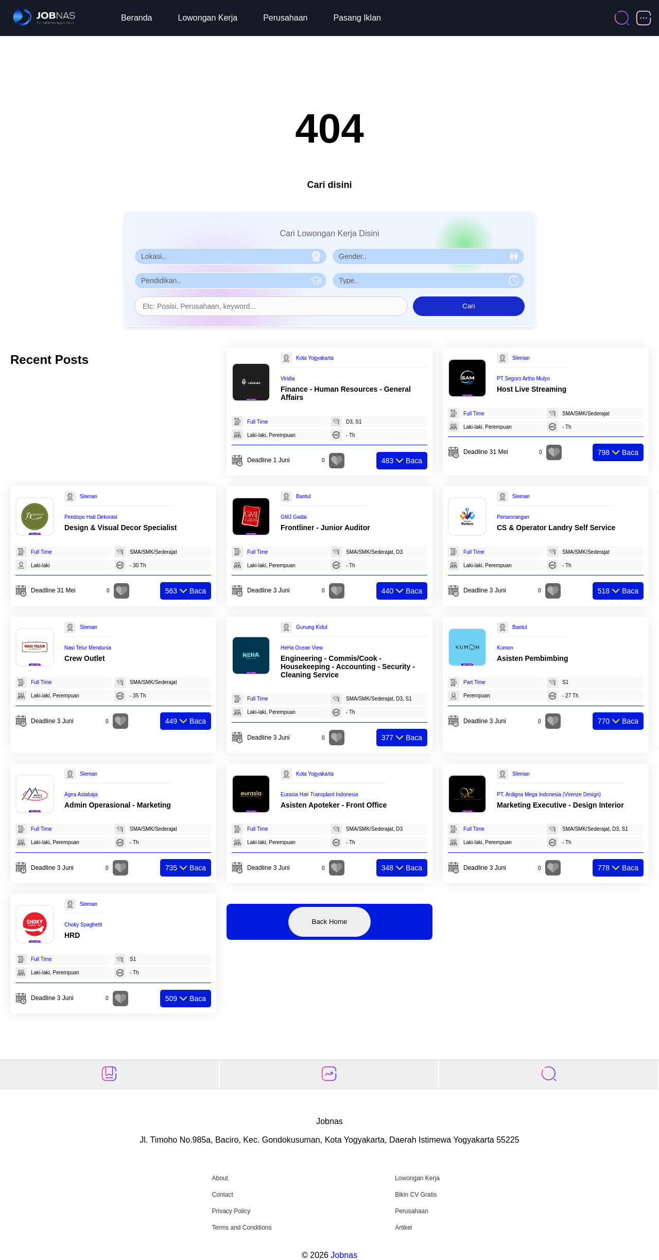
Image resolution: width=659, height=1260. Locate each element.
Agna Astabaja (81, 794)
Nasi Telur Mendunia (87, 648)
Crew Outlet (84, 658)
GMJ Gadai (294, 517)
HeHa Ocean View (302, 648)
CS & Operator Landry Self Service (556, 527)
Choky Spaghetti (83, 924)
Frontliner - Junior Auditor (325, 527)
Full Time (257, 422)
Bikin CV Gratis (416, 1194)
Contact (222, 1194)
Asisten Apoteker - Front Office (334, 805)
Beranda (136, 17)
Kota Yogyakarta (315, 358)
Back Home (330, 921)
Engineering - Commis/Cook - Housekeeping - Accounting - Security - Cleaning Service (348, 666)
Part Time (474, 682)
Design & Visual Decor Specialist (120, 527)
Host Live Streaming (531, 389)
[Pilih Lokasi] (230, 256)
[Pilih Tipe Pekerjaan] (428, 280)
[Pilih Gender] (428, 256)
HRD (72, 935)
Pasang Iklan (357, 17)
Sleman (521, 358)
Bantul (303, 496)
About (220, 1178)
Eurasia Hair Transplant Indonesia (319, 794)
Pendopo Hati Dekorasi (90, 517)
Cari (468, 306)
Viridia (288, 378)
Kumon (505, 648)
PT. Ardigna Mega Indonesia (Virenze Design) (549, 794)
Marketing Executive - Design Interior (560, 805)
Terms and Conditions (241, 1227)
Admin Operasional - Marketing (117, 805)
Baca (401, 460)
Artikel (403, 1227)
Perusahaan (285, 17)
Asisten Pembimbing (532, 658)
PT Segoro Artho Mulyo (523, 378)
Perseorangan (513, 517)
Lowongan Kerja (208, 17)
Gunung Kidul (311, 627)
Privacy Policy (231, 1211)
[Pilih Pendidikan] (230, 280)
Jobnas (344, 1255)
